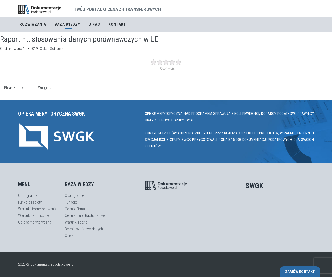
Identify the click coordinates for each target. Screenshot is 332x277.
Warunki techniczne (33, 215)
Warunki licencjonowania (37, 209)
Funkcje (71, 202)
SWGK (254, 185)
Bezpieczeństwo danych (84, 229)
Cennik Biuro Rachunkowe (85, 215)
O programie (28, 195)
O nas (94, 24)
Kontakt (117, 24)
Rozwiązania (32, 24)
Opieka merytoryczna (34, 222)
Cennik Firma (75, 209)
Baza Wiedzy (67, 24)
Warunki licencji (77, 222)
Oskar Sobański (52, 48)
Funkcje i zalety (30, 202)
